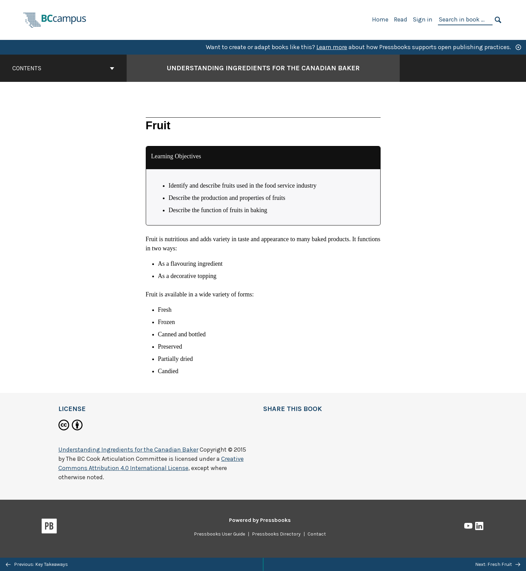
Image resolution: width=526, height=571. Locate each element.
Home (380, 19)
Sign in (422, 19)
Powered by (260, 520)
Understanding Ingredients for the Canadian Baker (128, 449)
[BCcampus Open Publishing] (55, 19)
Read (400, 19)
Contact (317, 534)
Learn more (331, 47)
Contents (63, 68)
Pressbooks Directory (276, 534)
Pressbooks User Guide (219, 534)
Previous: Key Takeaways (37, 564)
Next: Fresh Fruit (497, 564)
